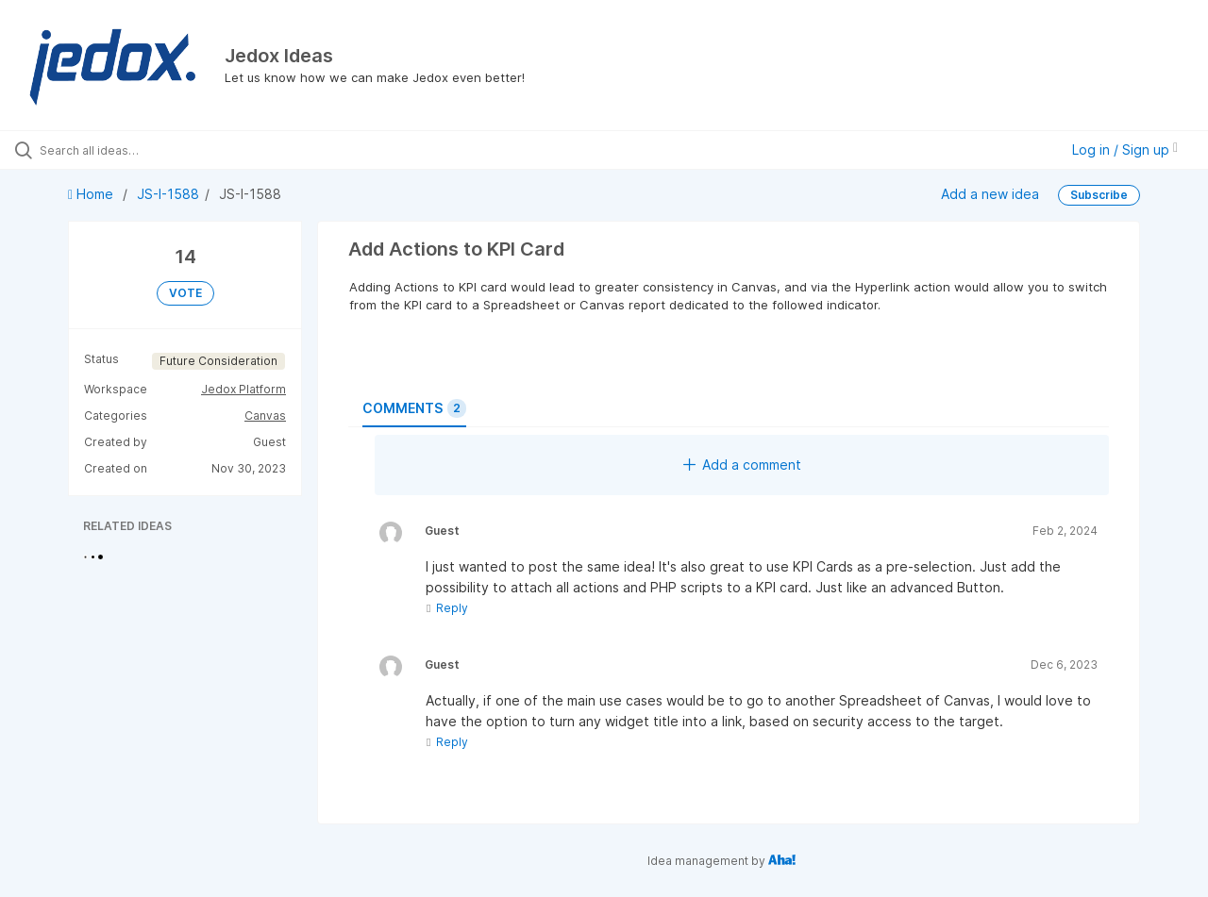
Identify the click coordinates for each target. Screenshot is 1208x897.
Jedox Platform (243, 389)
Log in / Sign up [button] (1125, 149)
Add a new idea (990, 194)
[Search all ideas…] (144, 150)
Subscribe (1099, 195)
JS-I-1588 (168, 194)
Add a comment (742, 465)
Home (92, 194)
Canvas (265, 415)
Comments (414, 408)
